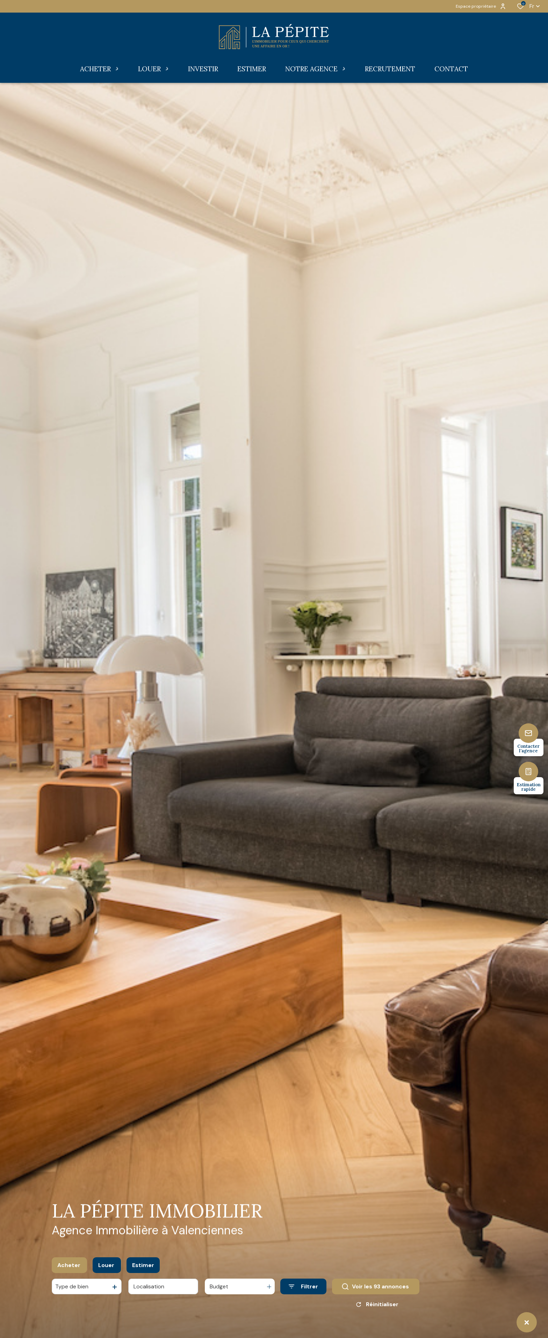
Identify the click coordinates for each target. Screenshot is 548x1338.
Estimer (143, 1267)
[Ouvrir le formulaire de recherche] (303, 1289)
